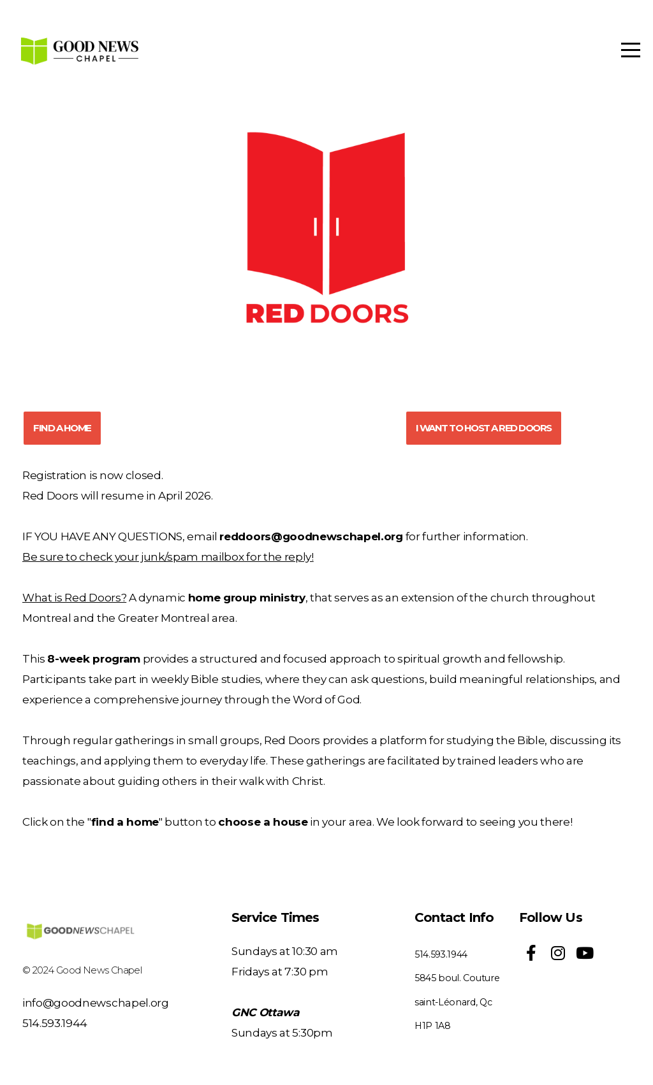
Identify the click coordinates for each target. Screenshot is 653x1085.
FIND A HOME (62, 428)
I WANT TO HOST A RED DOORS (484, 428)
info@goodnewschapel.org (95, 1002)
